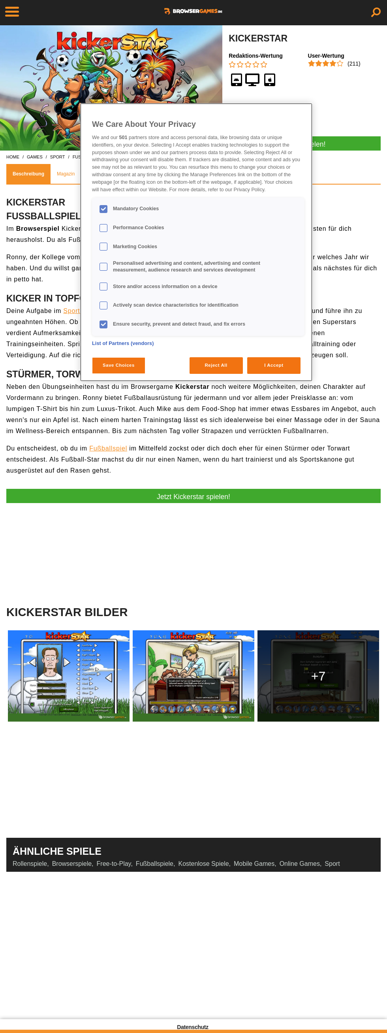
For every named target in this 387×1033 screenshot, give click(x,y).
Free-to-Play (114, 863)
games (35, 157)
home (12, 157)
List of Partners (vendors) (123, 343)
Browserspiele (72, 863)
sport (57, 157)
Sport (332, 863)
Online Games (300, 863)
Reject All (216, 365)
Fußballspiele (154, 863)
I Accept (273, 365)
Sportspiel (78, 310)
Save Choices (119, 365)
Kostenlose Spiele (203, 863)
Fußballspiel (108, 448)
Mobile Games (254, 863)
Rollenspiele (30, 863)
